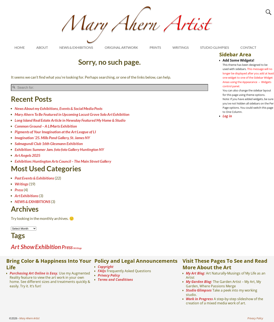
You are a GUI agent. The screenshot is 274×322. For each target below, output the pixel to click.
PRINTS (155, 47)
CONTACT (248, 47)
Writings (21, 184)
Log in (227, 116)
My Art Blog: (195, 273)
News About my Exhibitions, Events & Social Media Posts (58, 108)
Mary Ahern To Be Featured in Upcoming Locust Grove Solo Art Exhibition (72, 114)
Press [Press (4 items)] (67, 247)
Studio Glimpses (199, 290)
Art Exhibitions (26, 195)
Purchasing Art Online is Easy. (34, 273)
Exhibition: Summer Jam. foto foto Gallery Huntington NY (59, 149)
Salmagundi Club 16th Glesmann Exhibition (49, 143)
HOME (19, 47)
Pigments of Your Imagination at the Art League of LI (55, 131)
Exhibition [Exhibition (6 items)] (48, 246)
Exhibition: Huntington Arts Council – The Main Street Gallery (63, 161)
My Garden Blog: (199, 281)
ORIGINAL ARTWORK (121, 47)
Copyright (106, 266)
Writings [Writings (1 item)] (77, 248)
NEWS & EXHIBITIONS (76, 47)
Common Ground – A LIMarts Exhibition (46, 126)
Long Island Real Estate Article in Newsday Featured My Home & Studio (70, 120)
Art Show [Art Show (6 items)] (22, 246)
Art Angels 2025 (27, 155)
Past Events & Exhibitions (34, 178)
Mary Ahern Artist (29, 318)
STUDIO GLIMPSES (214, 47)
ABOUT (42, 47)
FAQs (102, 271)
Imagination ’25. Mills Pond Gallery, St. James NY (52, 137)
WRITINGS (180, 47)
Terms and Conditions (115, 279)
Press (19, 189)
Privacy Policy (109, 275)
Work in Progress (199, 299)
